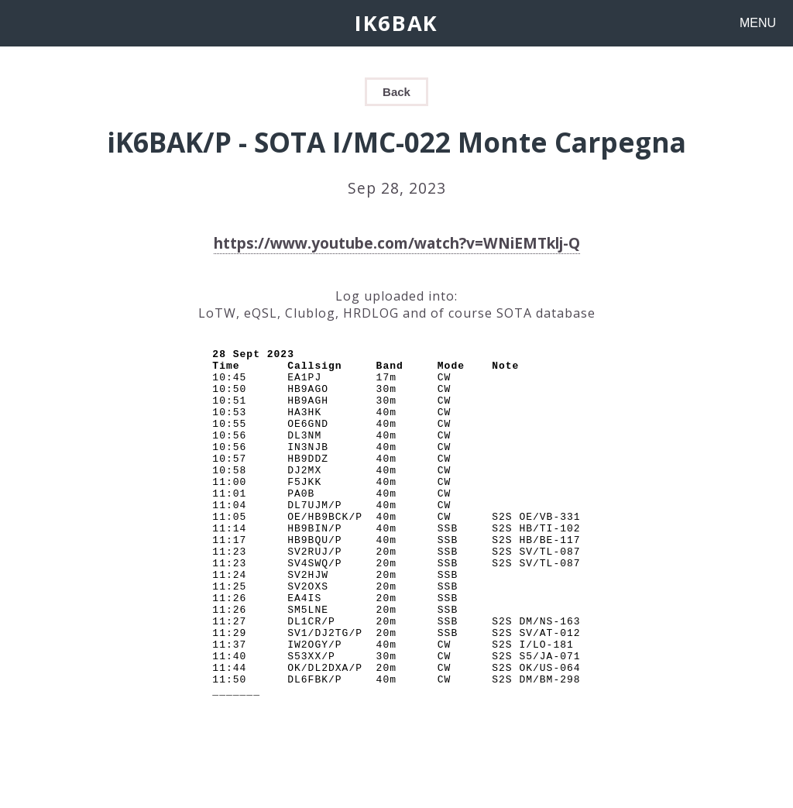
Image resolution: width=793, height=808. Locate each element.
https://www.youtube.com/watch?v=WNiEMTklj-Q (397, 242)
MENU (758, 22)
